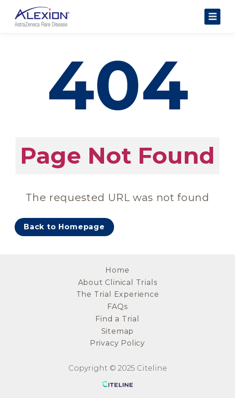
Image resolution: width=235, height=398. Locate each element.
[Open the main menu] (212, 17)
